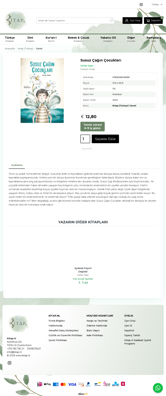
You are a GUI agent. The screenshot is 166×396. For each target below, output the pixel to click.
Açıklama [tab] (16, 165)
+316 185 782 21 (15, 348)
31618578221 (34, 348)
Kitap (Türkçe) (120, 105)
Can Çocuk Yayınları (83, 279)
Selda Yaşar (83, 275)
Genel (133, 105)
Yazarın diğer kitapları (83, 222)
